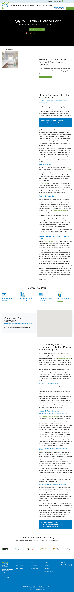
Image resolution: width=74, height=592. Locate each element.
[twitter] (63, 565)
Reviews (32, 562)
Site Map (46, 562)
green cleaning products (64, 358)
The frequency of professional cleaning (48, 416)
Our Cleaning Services (16, 5)
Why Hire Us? (33, 5)
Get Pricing (33, 29)
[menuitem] (15, 5)
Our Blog (39, 5)
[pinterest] (65, 565)
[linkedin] (61, 567)
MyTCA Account (33, 565)
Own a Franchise (20, 565)
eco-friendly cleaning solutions (48, 491)
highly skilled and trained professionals (62, 158)
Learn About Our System (45, 77)
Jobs (43, 5)
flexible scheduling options (59, 210)
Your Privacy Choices (48, 571)
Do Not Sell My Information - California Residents (37, 589)
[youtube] (67, 565)
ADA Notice (46, 568)
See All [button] (30, 326)
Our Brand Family (34, 568)
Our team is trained (43, 183)
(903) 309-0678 (46, 124)
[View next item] (39, 555)
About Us (24, 5)
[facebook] (61, 565)
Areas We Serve (48, 5)
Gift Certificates (19, 568)
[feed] (69, 565)
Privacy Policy (47, 565)
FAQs (28, 5)
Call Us (41, 29)
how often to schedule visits (50, 241)
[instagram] (71, 565)
